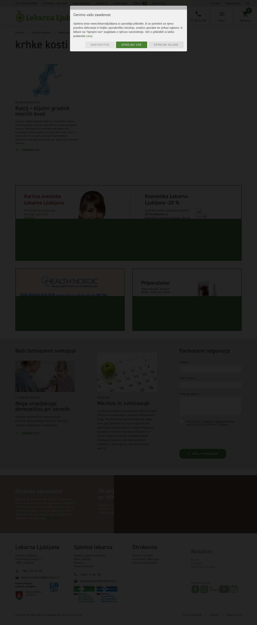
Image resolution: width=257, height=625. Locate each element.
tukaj (89, 36)
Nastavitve (100, 44)
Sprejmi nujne (166, 44)
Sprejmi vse (131, 44)
